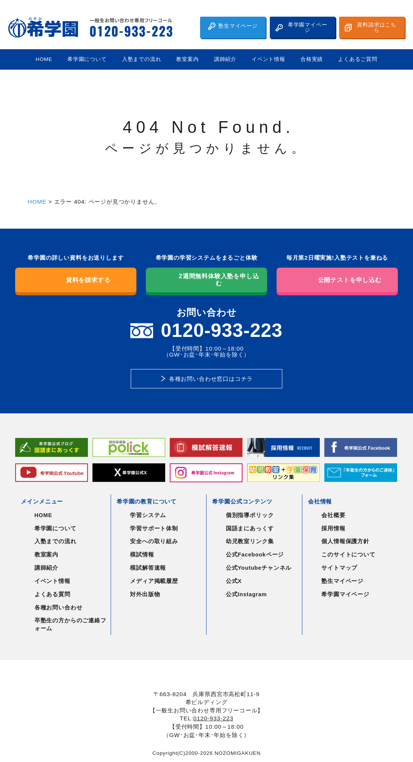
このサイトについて (348, 555)
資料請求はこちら (370, 27)
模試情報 (142, 555)
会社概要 (333, 515)
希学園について (87, 59)
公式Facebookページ (255, 555)
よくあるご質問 (357, 59)
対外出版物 (145, 594)
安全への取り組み (154, 541)
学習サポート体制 (154, 528)
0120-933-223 (213, 718)
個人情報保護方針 (345, 541)
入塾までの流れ (141, 59)
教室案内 (187, 59)
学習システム (148, 515)
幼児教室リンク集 (250, 541)
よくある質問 (52, 594)
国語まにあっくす (250, 528)
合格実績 (311, 59)
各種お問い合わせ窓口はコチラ (211, 379)
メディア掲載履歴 (154, 581)
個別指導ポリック (250, 515)
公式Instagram (246, 594)
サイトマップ (339, 568)
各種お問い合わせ (58, 608)
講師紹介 (225, 59)
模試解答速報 (148, 568)
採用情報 (333, 528)
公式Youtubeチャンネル (258, 568)
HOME (44, 59)
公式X (234, 581)
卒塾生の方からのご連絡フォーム (70, 624)
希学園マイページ (301, 27)
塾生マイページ (233, 26)
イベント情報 (268, 59)
